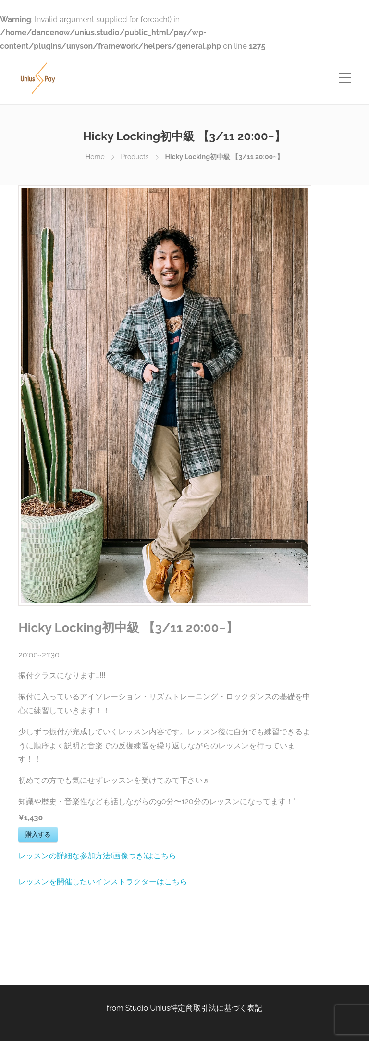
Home (95, 157)
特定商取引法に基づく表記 (216, 1008)
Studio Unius (148, 1008)
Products (135, 157)
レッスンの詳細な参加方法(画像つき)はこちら (97, 855)
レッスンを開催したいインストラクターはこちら (102, 881)
